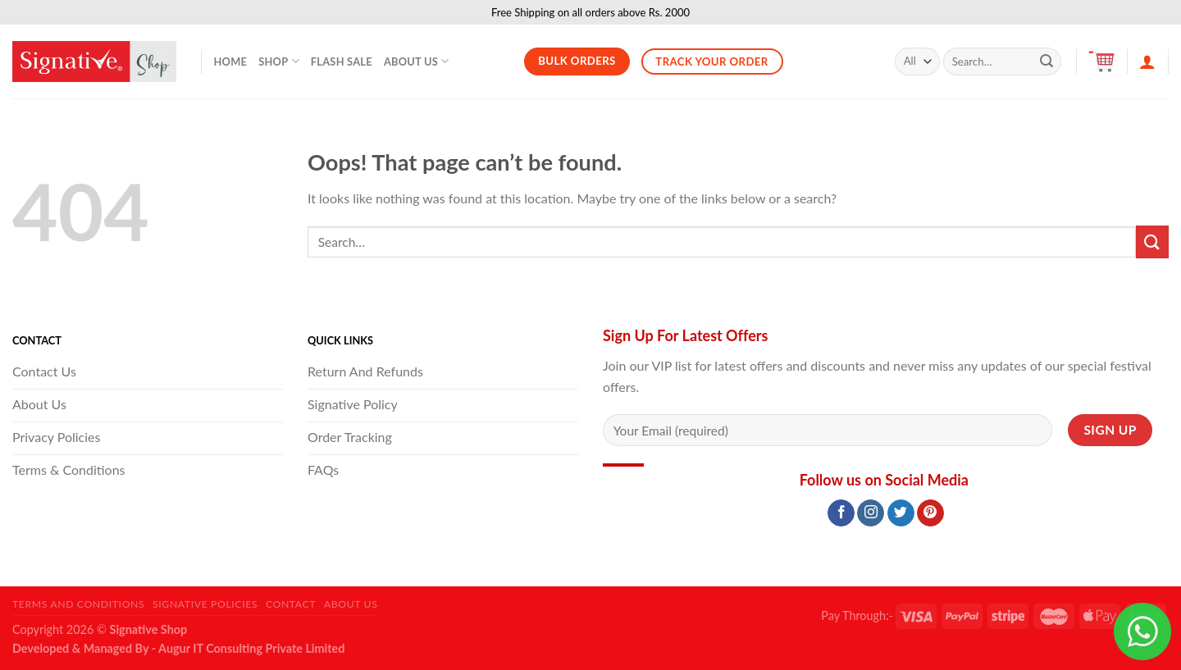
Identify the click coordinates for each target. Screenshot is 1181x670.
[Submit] (1046, 61)
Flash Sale (341, 61)
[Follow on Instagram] (870, 513)
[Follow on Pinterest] (930, 513)
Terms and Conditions (78, 604)
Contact (291, 604)
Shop (278, 61)
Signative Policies (205, 604)
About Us (416, 61)
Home (231, 61)
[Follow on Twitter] (900, 513)
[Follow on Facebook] (841, 513)
